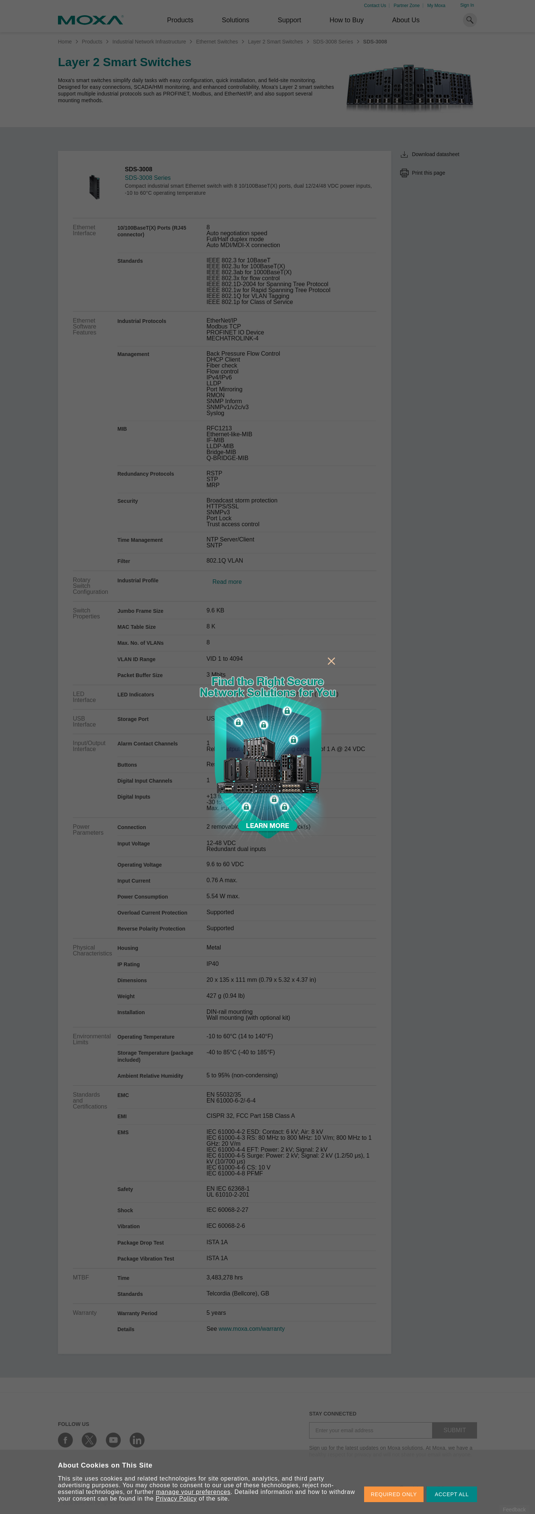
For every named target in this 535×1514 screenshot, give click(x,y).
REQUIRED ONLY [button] (394, 1494)
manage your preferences (193, 1492)
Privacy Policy (176, 1498)
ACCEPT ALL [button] (452, 1494)
